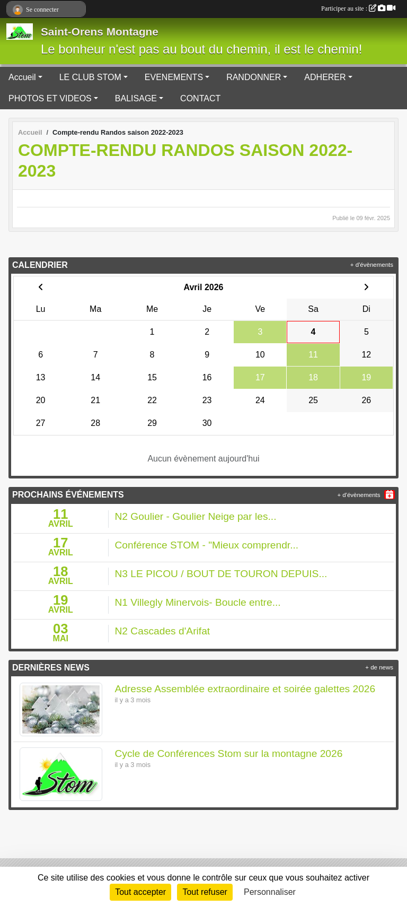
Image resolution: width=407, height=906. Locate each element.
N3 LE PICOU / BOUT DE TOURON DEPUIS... (221, 573)
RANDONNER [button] (253, 77)
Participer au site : (358, 8)
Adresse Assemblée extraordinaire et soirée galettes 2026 (245, 688)
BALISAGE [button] (136, 98)
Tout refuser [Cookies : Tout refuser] (204, 891)
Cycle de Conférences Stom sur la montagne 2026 (229, 753)
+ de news (379, 667)
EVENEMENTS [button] (174, 77)
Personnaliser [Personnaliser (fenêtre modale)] (270, 891)
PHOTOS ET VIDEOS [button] (50, 98)
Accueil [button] (22, 77)
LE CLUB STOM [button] (90, 77)
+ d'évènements (371, 265)
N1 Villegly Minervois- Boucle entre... (198, 602)
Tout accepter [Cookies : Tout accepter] (140, 891)
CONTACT (200, 98)
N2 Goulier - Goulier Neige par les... (196, 516)
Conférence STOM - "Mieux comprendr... (207, 545)
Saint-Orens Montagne (99, 31)
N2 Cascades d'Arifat (162, 631)
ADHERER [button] (325, 77)
